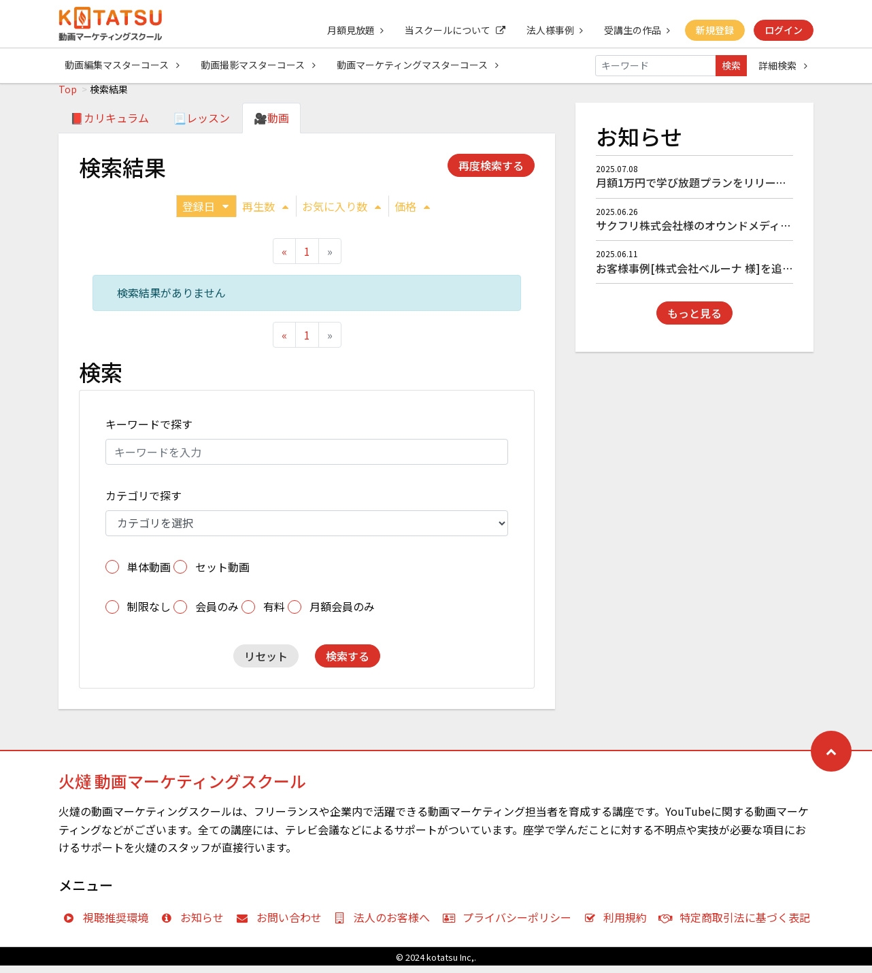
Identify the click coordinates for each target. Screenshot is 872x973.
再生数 (265, 213)
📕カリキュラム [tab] (109, 125)
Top (67, 96)
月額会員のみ (342, 614)
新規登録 (714, 30)
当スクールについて (452, 30)
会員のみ (217, 614)
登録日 (205, 213)
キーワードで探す (148, 431)
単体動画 (149, 574)
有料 (274, 614)
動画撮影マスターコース (258, 65)
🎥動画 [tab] (271, 125)
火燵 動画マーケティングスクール (182, 788)
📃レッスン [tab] (201, 125)
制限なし (149, 614)
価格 (412, 213)
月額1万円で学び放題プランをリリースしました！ (718, 190)
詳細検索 (782, 65)
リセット (266, 663)
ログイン (784, 30)
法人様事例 (552, 30)
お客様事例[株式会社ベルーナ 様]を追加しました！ (722, 275)
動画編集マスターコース (122, 65)
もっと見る (694, 320)
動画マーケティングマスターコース (419, 65)
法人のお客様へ (385, 925)
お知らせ (195, 925)
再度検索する (491, 173)
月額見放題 (352, 30)
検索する (347, 663)
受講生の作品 (636, 30)
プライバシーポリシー (509, 925)
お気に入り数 (341, 213)
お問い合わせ (282, 925)
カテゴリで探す (143, 503)
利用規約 (619, 925)
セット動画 (222, 574)
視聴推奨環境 (108, 925)
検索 (731, 65)
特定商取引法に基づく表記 (737, 925)
